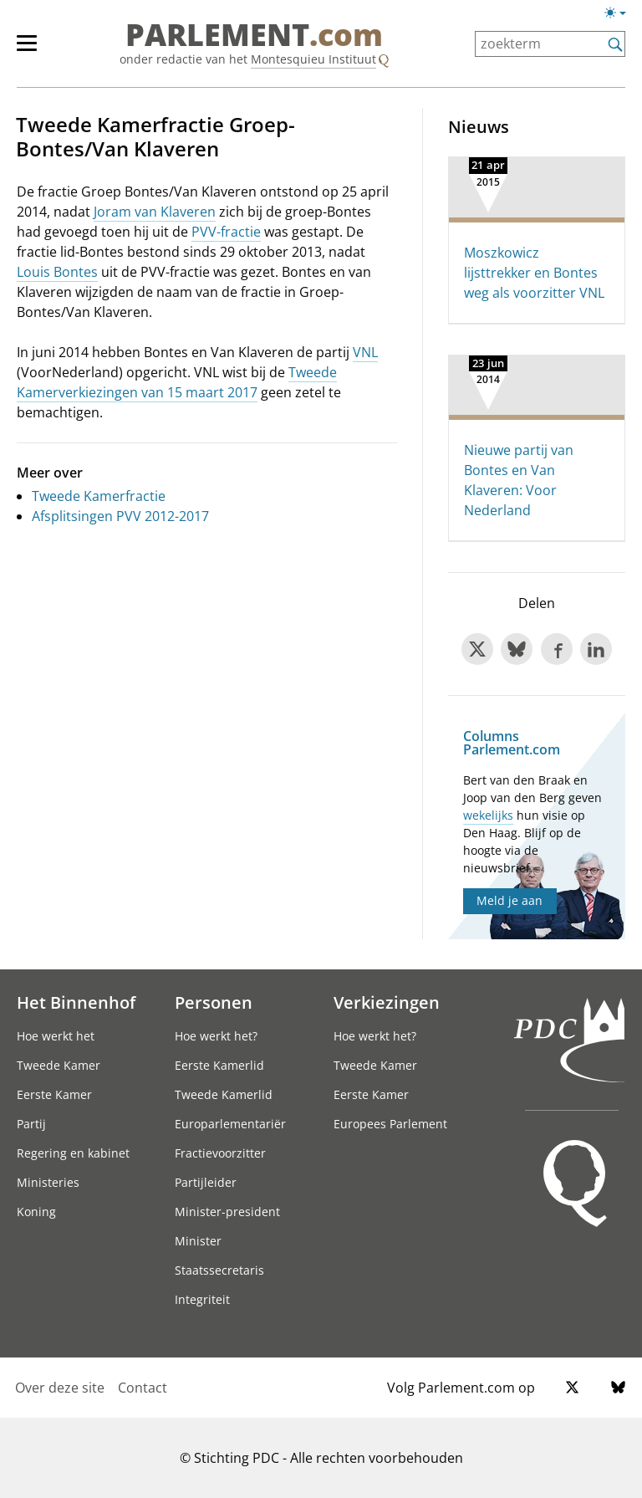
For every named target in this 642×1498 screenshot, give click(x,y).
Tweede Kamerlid (224, 1094)
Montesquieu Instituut (313, 59)
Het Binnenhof (76, 1002)
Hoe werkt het (55, 1036)
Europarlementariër (230, 1124)
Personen (213, 1002)
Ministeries (48, 1182)
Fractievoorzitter (220, 1153)
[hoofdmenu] (35, 50)
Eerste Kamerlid (219, 1065)
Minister (198, 1241)
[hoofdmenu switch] (27, 50)
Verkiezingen (387, 1002)
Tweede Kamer (58, 1065)
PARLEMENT (254, 35)
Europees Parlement (390, 1124)
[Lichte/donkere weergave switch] (620, 13)
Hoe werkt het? (216, 1036)
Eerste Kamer (54, 1094)
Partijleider (206, 1182)
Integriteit (202, 1299)
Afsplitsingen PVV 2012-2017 (120, 516)
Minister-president (227, 1211)
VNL (365, 352)
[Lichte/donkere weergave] (620, 15)
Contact (142, 1387)
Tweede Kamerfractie (99, 496)
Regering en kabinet (73, 1153)
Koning (36, 1211)
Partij (31, 1124)
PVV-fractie (226, 231)
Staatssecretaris (219, 1270)
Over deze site (59, 1387)
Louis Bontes (57, 272)
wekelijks (488, 815)
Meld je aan (509, 900)
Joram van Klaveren (155, 211)
